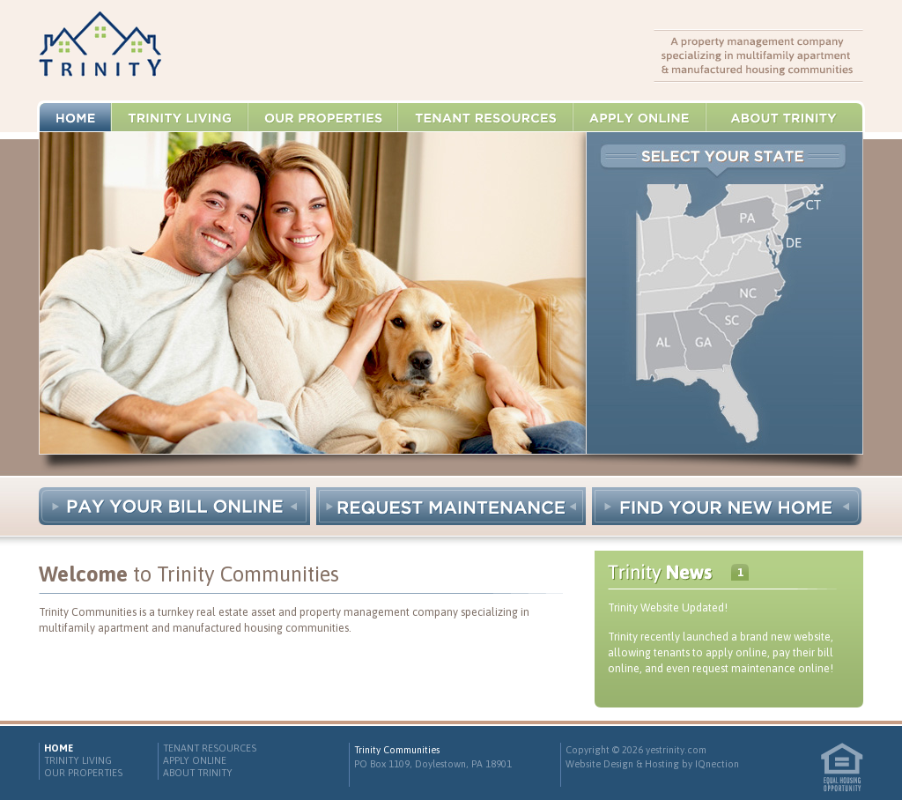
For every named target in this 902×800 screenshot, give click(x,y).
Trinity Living (180, 117)
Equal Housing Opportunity (842, 767)
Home (76, 117)
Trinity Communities (100, 50)
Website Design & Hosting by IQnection (652, 764)
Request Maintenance (451, 506)
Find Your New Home (726, 506)
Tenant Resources (485, 117)
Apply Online (639, 117)
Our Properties (323, 117)
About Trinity (784, 117)
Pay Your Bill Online (174, 506)
